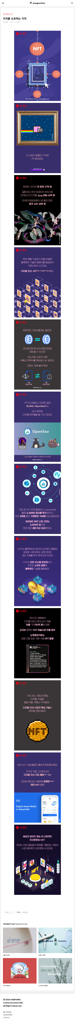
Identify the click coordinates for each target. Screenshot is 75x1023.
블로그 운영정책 (7, 1012)
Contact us (6, 1017)
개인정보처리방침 (7, 1015)
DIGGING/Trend (8, 14)
